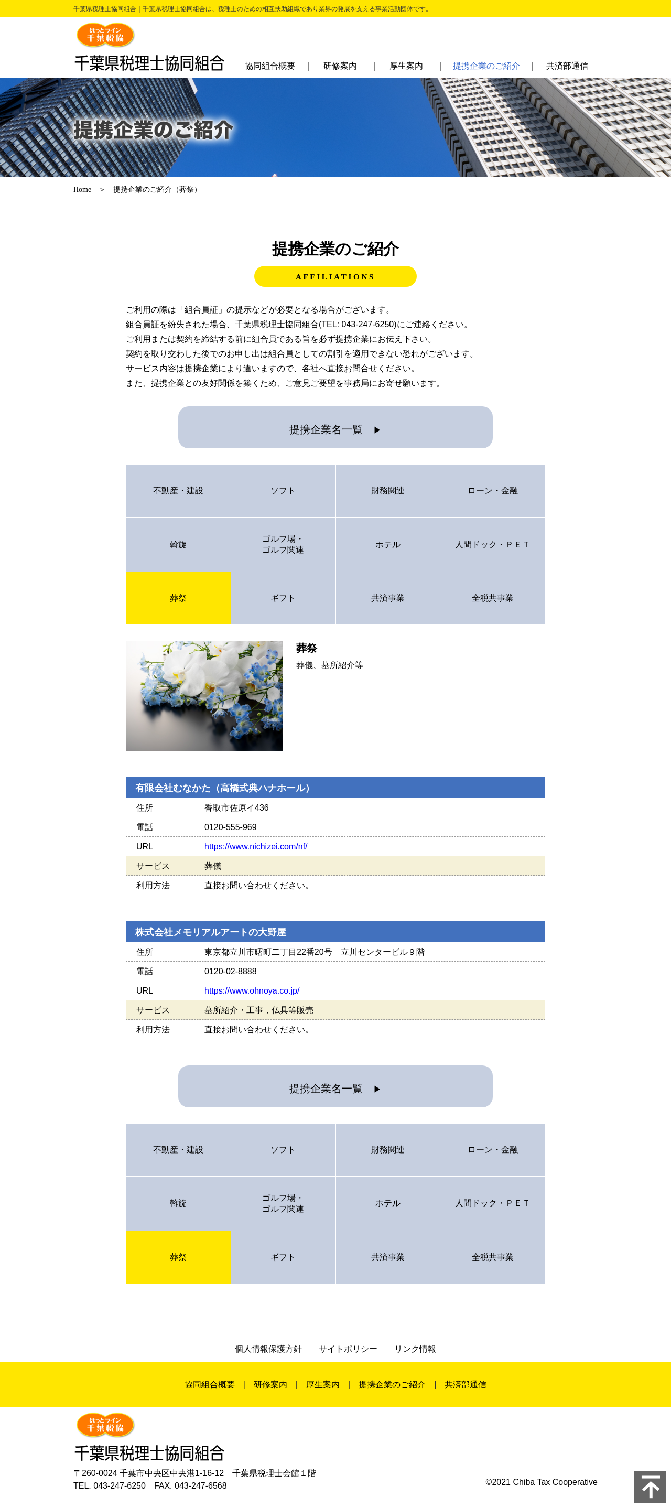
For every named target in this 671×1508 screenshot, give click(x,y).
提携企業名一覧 (335, 429)
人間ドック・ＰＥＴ (493, 544)
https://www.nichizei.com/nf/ (256, 846)
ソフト (283, 490)
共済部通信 (567, 65)
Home (82, 189)
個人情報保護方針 (268, 1348)
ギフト (283, 598)
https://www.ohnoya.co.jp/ (251, 990)
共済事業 (388, 598)
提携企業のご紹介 (486, 65)
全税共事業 (493, 598)
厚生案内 (406, 65)
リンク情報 (415, 1348)
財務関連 (388, 490)
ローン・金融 (493, 490)
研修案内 (340, 65)
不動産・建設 (178, 490)
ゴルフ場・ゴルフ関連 (283, 544)
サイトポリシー (348, 1348)
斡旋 (178, 544)
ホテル (388, 544)
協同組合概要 (270, 65)
